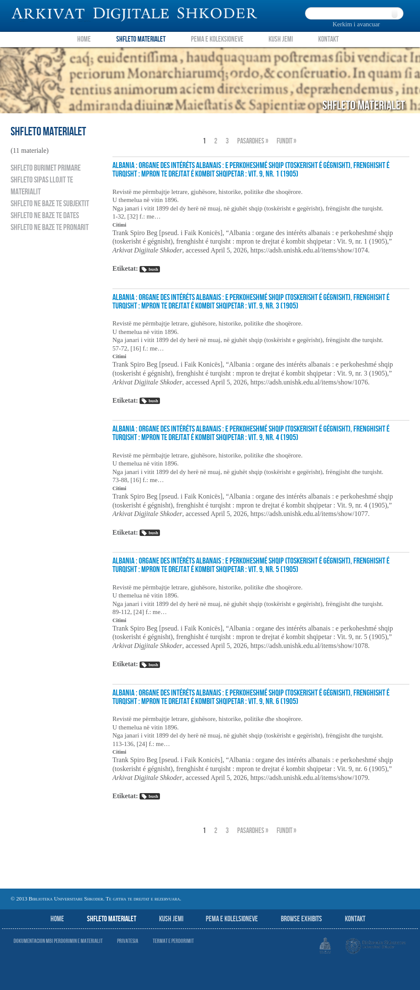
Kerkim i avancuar (356, 24)
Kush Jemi (281, 39)
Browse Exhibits (301, 918)
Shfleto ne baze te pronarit (50, 227)
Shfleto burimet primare (46, 168)
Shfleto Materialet (140, 39)
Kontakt (328, 39)
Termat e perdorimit (173, 941)
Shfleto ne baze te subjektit (50, 204)
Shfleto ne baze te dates (45, 215)
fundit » (286, 141)
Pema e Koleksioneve (217, 39)
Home (84, 39)
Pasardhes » (252, 141)
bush (149, 269)
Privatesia (127, 941)
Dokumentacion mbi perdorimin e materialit (58, 941)
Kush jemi (171, 918)
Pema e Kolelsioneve (232, 918)
